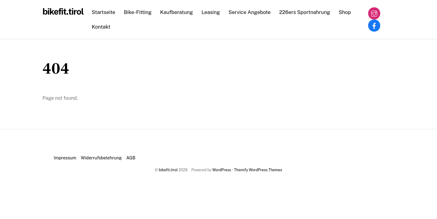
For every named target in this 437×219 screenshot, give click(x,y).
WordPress (221, 170)
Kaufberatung (176, 12)
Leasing (211, 12)
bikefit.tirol (168, 170)
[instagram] (374, 13)
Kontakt (101, 27)
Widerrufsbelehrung (101, 157)
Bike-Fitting (137, 12)
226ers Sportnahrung (304, 12)
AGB (130, 157)
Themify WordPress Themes (258, 170)
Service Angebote (250, 12)
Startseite (103, 12)
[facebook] (374, 25)
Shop (345, 12)
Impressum (65, 157)
